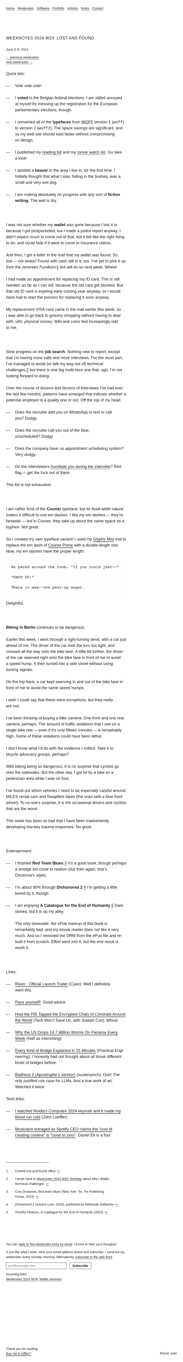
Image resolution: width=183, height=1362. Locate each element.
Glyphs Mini (103, 539)
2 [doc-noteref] (27, 370)
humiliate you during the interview (80, 466)
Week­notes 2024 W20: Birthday (59, 1179)
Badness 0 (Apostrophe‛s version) (45, 1074)
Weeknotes (26, 8)
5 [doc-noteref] (112, 905)
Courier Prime (60, 545)
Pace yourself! (28, 1002)
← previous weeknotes (22, 57)
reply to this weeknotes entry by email (45, 1244)
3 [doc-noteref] (65, 863)
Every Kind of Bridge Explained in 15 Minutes (55, 1050)
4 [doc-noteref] (84, 887)
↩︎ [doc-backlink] (58, 1171)
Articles (72, 8)
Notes (85, 8)
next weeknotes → (19, 62)
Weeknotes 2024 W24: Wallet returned (33, 1279)
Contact (98, 8)
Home (10, 8)
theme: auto (168, 1353)
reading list (52, 152)
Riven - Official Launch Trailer (41, 984)
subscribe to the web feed (93, 1257)
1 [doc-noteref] (58, 267)
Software (43, 8)
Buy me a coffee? (18, 1353)
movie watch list (91, 152)
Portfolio (58, 8)
